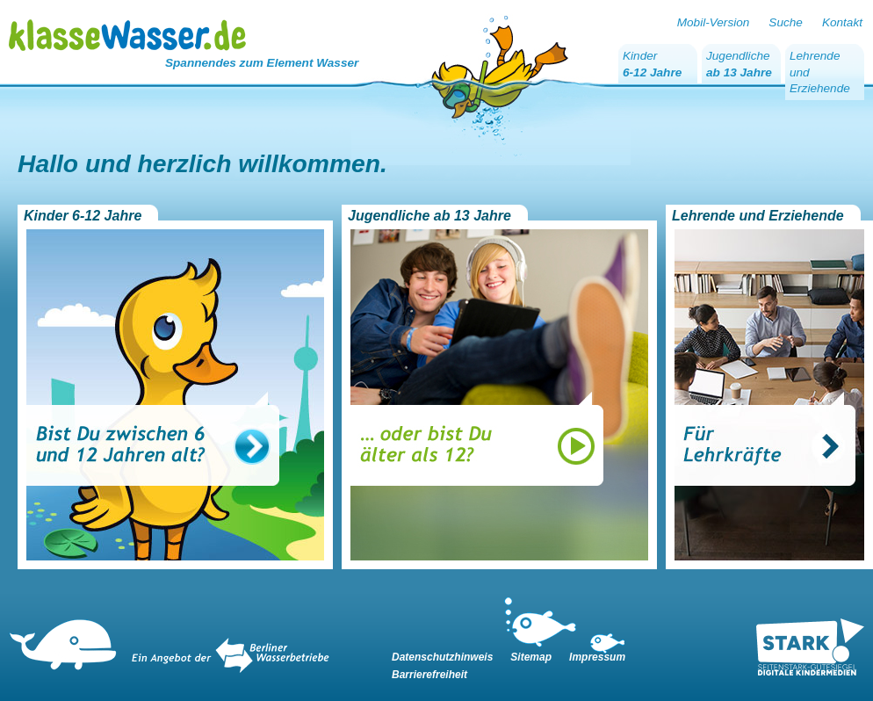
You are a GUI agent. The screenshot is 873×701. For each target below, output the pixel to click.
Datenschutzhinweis (442, 657)
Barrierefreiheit (429, 674)
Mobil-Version (713, 22)
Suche (785, 22)
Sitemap (531, 657)
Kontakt (842, 22)
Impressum (597, 657)
